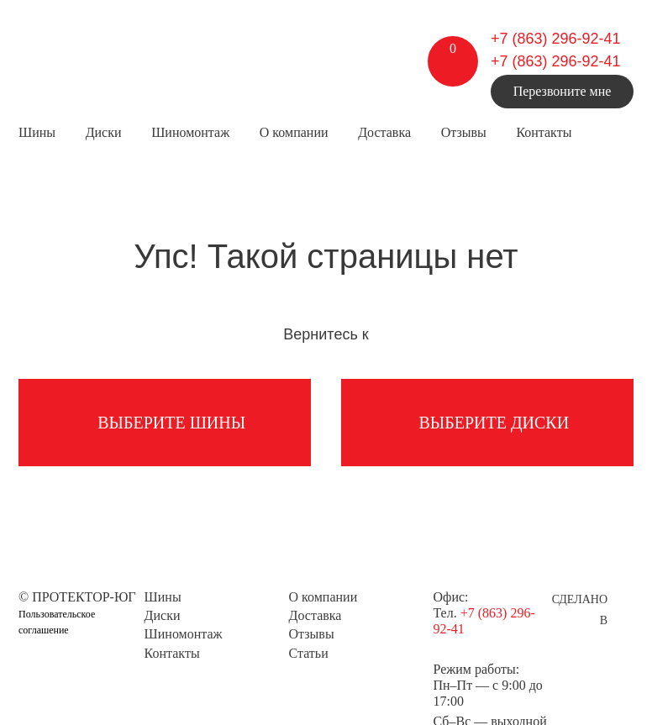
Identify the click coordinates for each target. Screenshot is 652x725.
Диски (104, 132)
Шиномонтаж (190, 132)
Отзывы (463, 132)
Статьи (309, 653)
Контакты (543, 132)
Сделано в (579, 601)
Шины (36, 132)
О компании (294, 132)
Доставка (384, 132)
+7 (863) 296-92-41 (556, 38)
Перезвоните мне (562, 91)
